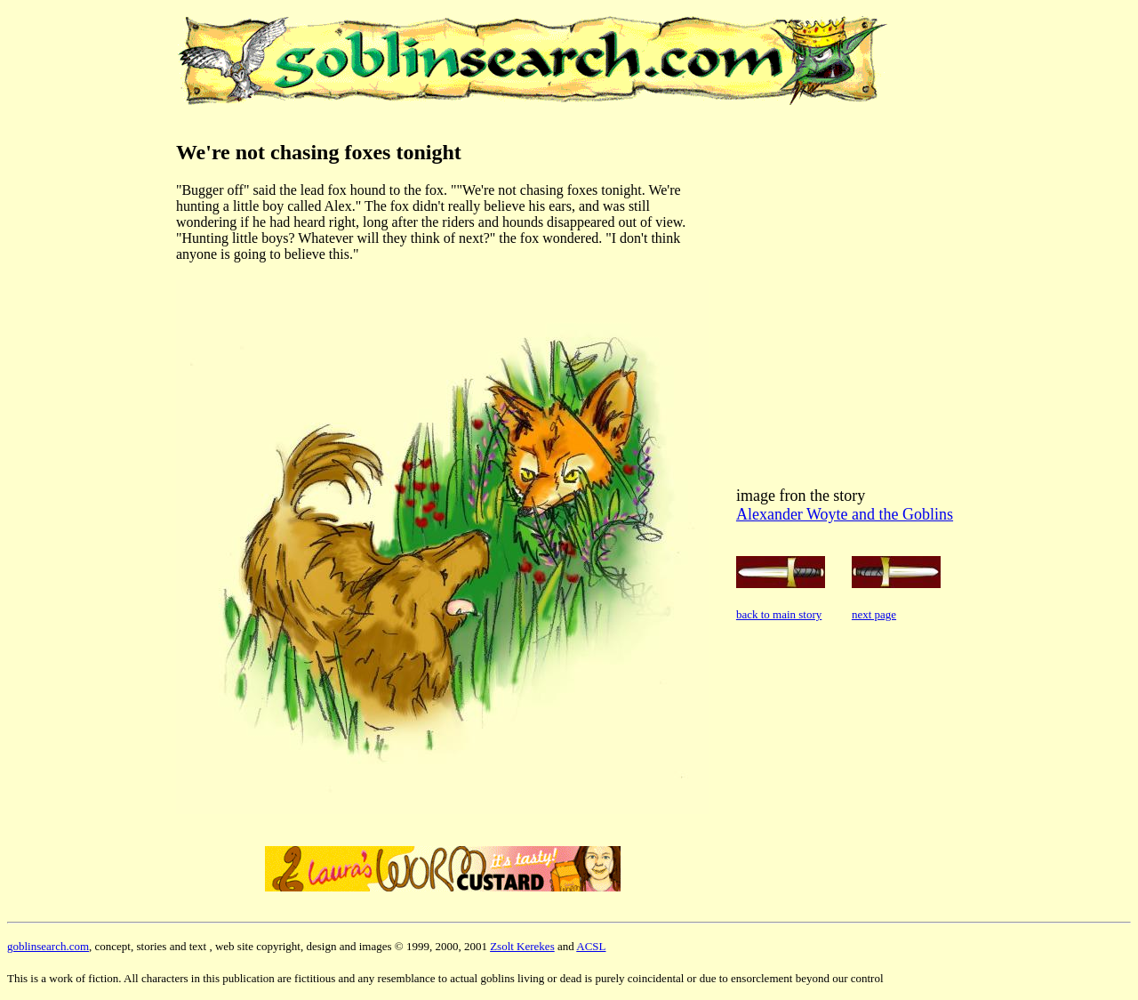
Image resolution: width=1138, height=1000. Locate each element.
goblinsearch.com (48, 946)
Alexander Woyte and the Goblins (844, 514)
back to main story (778, 614)
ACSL (590, 946)
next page (874, 614)
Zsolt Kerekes (522, 946)
